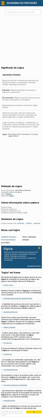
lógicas (9, 194)
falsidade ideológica (8, 237)
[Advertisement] (21, 38)
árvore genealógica (8, 240)
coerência (20, 223)
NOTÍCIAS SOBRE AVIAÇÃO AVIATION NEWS (18, 298)
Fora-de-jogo (8, 343)
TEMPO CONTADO (9, 327)
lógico (11, 196)
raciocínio (36, 223)
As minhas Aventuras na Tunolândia (15, 385)
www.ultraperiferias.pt (11, 312)
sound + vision (8, 285)
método (29, 223)
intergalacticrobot (9, 400)
